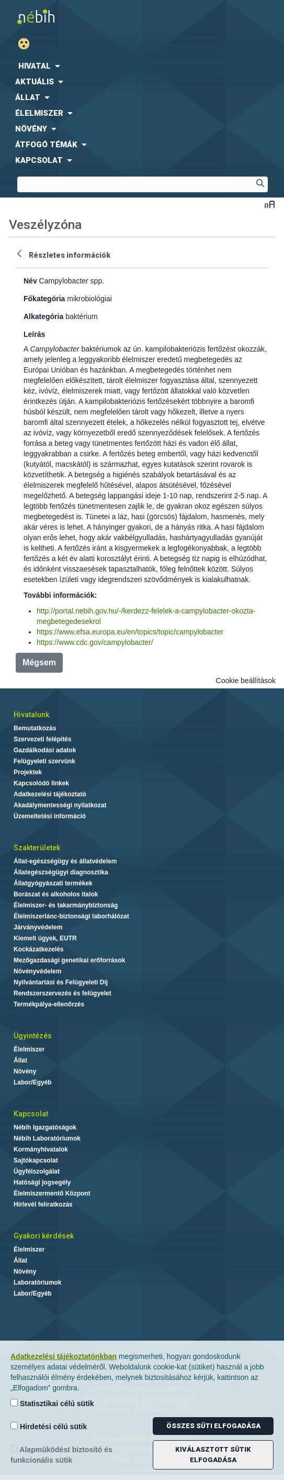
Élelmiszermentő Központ (52, 1193)
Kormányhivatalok (41, 1149)
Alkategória (43, 316)
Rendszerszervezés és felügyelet (62, 993)
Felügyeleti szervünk (44, 761)
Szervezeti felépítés (43, 739)
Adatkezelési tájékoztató (50, 794)
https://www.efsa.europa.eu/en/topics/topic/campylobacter (130, 632)
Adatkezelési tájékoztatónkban (63, 1356)
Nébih (71, 16)
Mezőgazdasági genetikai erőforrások (69, 960)
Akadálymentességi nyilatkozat (60, 805)
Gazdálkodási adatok (45, 750)
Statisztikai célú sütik (52, 1403)
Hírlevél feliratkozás (43, 1204)
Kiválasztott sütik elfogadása (213, 1454)
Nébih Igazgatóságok (45, 1127)
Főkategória (44, 298)
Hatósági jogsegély (42, 1182)
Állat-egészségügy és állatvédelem (65, 861)
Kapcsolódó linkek (41, 783)
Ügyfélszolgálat (37, 1171)
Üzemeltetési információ (50, 816)
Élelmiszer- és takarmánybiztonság (66, 905)
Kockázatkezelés (38, 949)
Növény (25, 1071)
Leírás (34, 334)
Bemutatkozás (35, 728)
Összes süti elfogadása (213, 1426)
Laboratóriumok (37, 1282)
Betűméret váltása (269, 204)
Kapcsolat (31, 1114)
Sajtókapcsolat (36, 1160)
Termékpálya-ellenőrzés (49, 1004)
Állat (20, 1060)
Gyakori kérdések (44, 1236)
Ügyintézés (33, 1036)
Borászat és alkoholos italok (56, 894)
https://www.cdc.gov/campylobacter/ (95, 642)
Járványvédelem (38, 927)
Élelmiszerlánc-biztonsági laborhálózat (71, 916)
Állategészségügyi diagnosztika (61, 872)
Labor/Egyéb (33, 1082)
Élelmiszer (29, 1049)
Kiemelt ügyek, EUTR (45, 938)
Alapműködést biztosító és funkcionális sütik (61, 1454)
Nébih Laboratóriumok (47, 1138)
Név (30, 281)
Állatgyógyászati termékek (53, 883)
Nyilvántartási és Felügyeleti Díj (61, 982)
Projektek (28, 772)
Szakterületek (37, 847)
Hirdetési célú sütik (48, 1426)
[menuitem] (142, 66)
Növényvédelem (37, 971)
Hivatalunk (31, 714)
